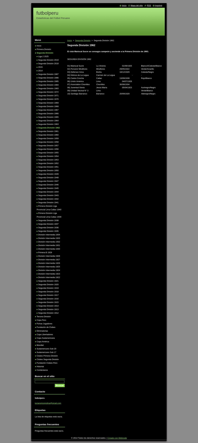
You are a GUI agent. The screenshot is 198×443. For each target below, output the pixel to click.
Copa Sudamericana (46, 338)
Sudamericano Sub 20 (46, 349)
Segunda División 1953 (48, 160)
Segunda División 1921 (48, 281)
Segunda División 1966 (48, 113)
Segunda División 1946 (48, 185)
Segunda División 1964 (48, 120)
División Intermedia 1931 (49, 245)
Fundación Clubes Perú (47, 363)
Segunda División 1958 (48, 142)
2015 (40, 67)
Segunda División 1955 (48, 152)
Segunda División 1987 (48, 74)
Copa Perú (41, 320)
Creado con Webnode (117, 438)
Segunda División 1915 (48, 302)
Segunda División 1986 (48, 78)
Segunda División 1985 (48, 81)
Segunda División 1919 (48, 288)
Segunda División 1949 (48, 174)
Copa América (43, 341)
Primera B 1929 (45, 252)
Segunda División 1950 (48, 170)
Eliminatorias (42, 331)
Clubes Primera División (47, 356)
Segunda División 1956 (48, 149)
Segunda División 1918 (48, 291)
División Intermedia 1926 (49, 263)
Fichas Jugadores (44, 323)
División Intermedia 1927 (49, 259)
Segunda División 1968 (48, 106)
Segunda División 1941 (48, 202)
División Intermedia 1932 (49, 242)
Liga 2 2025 (43, 56)
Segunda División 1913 (48, 309)
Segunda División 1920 (48, 284)
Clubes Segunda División (48, 359)
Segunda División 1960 (48, 135)
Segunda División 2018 (48, 63)
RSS (149, 5)
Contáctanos (42, 370)
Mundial (40, 345)
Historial (40, 366)
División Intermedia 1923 (49, 274)
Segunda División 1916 (48, 299)
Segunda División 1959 (48, 138)
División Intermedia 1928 (49, 256)
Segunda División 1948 (48, 177)
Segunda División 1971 (48, 95)
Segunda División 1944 (48, 192)
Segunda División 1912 (48, 313)
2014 (40, 70)
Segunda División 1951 (48, 167)
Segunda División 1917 (48, 295)
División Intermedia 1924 (49, 270)
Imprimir (158, 5)
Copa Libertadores (45, 334)
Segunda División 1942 (48, 199)
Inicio (69, 40)
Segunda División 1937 (48, 224)
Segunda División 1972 (48, 92)
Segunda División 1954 (48, 156)
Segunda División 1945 (48, 188)
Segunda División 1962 (49, 128)
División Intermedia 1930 (49, 249)
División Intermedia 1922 (49, 277)
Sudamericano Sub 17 (46, 352)
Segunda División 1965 (48, 117)
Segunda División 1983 (48, 88)
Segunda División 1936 (48, 227)
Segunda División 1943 (48, 195)
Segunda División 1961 (48, 131)
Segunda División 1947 (48, 181)
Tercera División (44, 316)
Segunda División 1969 (48, 103)
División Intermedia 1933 (49, 238)
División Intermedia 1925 (49, 267)
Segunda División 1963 (48, 124)
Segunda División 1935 (48, 231)
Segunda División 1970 (48, 99)
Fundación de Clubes (46, 327)
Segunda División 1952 (48, 163)
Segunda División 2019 (48, 60)
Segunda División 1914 (48, 306)
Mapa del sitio (137, 5)
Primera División (44, 49)
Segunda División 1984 (48, 85)
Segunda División (82, 40)
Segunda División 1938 (48, 220)
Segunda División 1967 (48, 110)
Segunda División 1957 (48, 145)
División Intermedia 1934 (49, 234)
